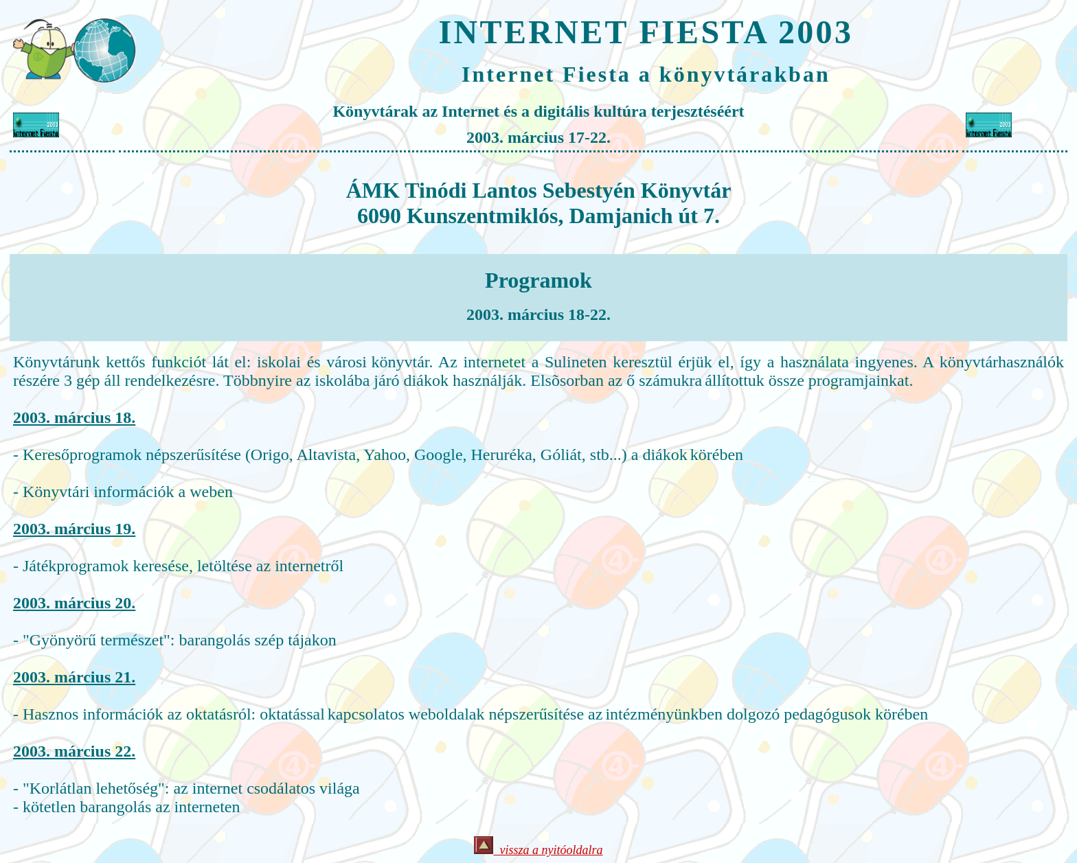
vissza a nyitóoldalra (538, 850)
